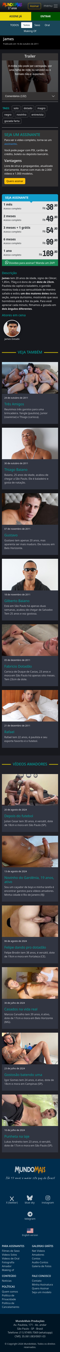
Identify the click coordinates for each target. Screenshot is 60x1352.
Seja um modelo (41, 1292)
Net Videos (38, 1251)
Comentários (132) (15, 96)
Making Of (30, 31)
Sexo (37, 25)
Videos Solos (9, 1254)
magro (41, 108)
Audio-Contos (40, 1262)
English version (30, 1235)
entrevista (37, 114)
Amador (7, 1266)
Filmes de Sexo (11, 1251)
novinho (21, 114)
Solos (27, 25)
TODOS (14, 25)
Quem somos (10, 1291)
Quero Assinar (40, 1288)
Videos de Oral (10, 1258)
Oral (47, 25)
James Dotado (12, 338)
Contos (36, 1258)
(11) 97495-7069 (28, 1332)
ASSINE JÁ (15, 16)
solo (16, 108)
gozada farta (12, 121)
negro (8, 114)
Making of (8, 1270)
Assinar (34, 6)
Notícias (7, 1280)
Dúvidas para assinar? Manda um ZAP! (30, 263)
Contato (37, 1280)
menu (51, 6)
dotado (28, 108)
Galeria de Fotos (42, 1266)
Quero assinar (14, 181)
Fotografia (8, 1262)
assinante (10, 144)
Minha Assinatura (42, 1284)
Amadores (38, 1254)
